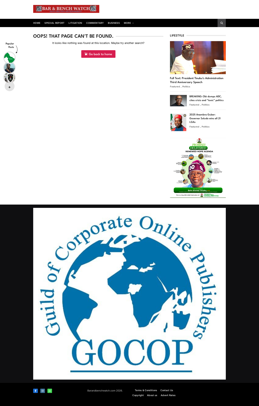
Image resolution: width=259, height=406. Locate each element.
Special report (54, 22)
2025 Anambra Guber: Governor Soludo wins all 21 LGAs (205, 119)
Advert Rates (168, 395)
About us (152, 395)
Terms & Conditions (146, 390)
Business (114, 22)
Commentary (95, 22)
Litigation (75, 22)
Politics (186, 86)
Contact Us (166, 390)
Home (36, 22)
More (127, 22)
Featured (175, 86)
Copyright (138, 395)
